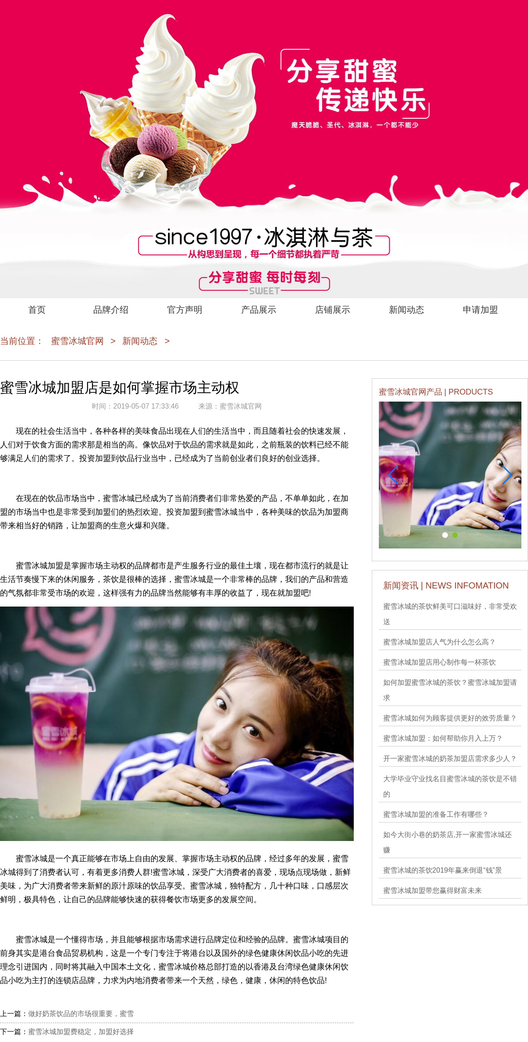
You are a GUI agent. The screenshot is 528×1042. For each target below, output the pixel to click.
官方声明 (184, 309)
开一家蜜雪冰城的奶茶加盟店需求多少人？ (450, 758)
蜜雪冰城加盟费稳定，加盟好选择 (81, 1031)
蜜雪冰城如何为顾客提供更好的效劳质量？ (450, 718)
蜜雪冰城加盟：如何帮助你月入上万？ (443, 738)
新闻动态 (406, 309)
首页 (37, 309)
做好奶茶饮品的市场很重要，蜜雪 (81, 1013)
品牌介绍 (110, 309)
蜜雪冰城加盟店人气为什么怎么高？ (439, 642)
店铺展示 (332, 309)
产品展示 (258, 309)
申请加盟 (480, 309)
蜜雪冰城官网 (77, 341)
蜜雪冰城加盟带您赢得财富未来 (432, 890)
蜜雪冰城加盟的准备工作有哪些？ (436, 814)
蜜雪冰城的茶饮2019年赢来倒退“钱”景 (442, 870)
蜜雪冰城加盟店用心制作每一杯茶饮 (439, 662)
